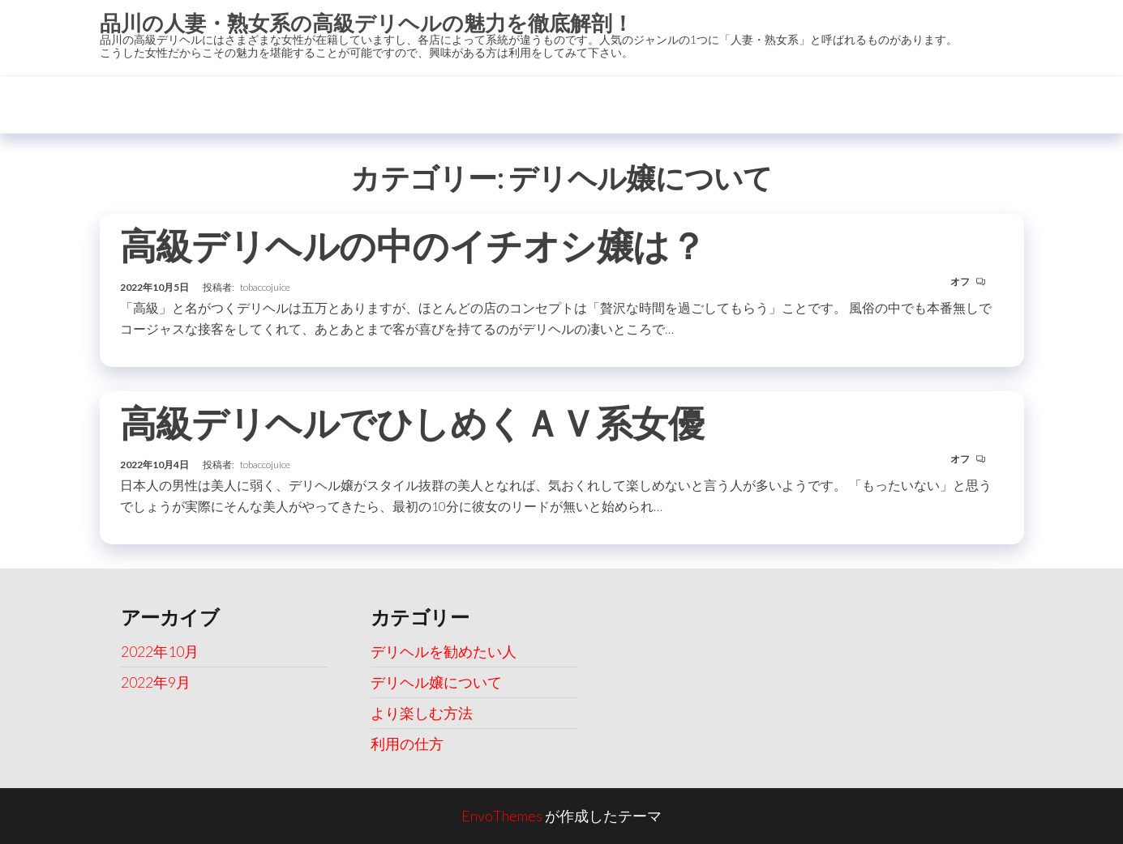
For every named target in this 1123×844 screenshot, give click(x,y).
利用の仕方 (407, 743)
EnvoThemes (501, 816)
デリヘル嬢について (436, 682)
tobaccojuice (265, 287)
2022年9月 (156, 682)
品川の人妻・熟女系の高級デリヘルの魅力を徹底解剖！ (366, 23)
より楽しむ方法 (422, 713)
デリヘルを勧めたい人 (443, 651)
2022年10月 (160, 651)
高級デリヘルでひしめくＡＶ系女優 (412, 423)
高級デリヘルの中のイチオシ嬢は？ (413, 245)
